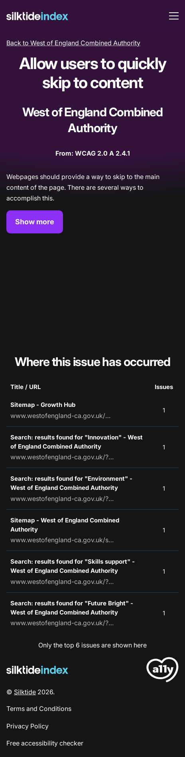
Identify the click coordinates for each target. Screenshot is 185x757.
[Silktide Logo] (37, 670)
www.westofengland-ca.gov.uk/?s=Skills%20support (62, 582)
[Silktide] (37, 16)
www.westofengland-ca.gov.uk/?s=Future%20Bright (62, 623)
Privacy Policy (27, 726)
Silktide (25, 692)
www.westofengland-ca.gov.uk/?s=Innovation (62, 457)
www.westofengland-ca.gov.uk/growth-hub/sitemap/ (62, 416)
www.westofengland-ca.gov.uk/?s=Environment (62, 499)
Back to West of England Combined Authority (73, 43)
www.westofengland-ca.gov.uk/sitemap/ (62, 540)
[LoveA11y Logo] (162, 671)
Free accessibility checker (44, 743)
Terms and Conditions (38, 709)
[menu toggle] (174, 16)
